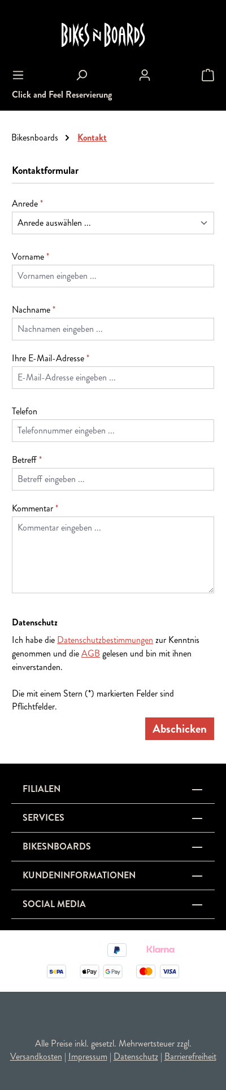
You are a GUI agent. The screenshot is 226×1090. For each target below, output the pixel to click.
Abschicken (180, 728)
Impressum (87, 1056)
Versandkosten (36, 1056)
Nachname (33, 309)
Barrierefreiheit (190, 1056)
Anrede (27, 203)
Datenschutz (136, 1056)
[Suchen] (81, 75)
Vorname (30, 256)
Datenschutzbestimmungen (105, 639)
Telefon (24, 411)
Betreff (27, 459)
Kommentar (35, 508)
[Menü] (18, 75)
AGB (90, 653)
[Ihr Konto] (144, 75)
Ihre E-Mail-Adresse (50, 358)
